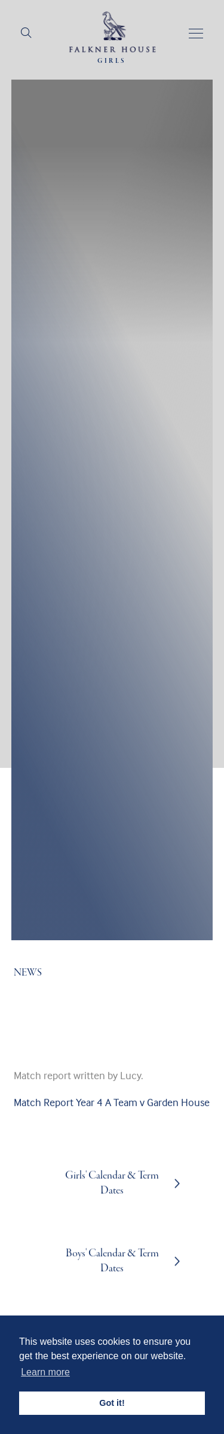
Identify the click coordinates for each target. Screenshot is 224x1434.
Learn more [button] (45, 1372)
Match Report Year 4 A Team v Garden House (112, 1114)
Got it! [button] (111, 1403)
